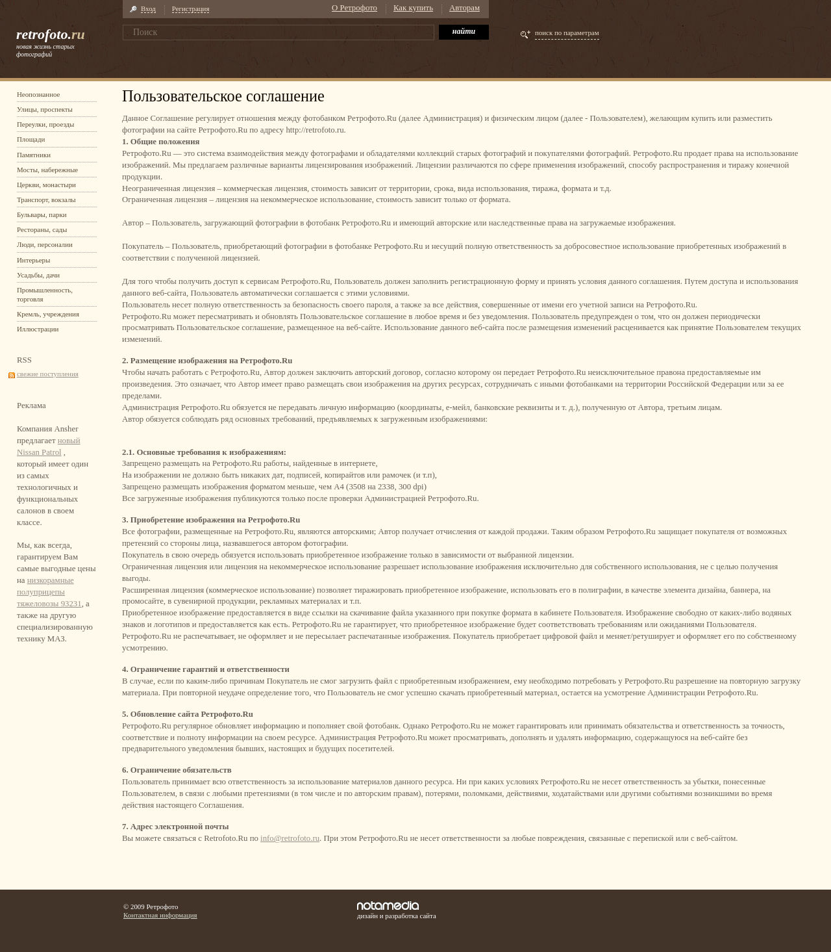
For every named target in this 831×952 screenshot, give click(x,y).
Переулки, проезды (45, 124)
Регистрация (191, 8)
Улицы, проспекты (45, 109)
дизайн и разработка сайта (396, 910)
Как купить (413, 7)
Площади (31, 139)
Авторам (464, 7)
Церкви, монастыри (46, 184)
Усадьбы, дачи (38, 275)
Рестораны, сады (42, 229)
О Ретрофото (354, 7)
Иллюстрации (37, 329)
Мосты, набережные (47, 170)
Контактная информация (160, 915)
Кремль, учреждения (48, 314)
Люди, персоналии (45, 244)
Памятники (34, 155)
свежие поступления (48, 374)
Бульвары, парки (42, 214)
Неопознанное (38, 94)
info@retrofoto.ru (289, 838)
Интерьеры (33, 260)
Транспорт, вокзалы (46, 199)
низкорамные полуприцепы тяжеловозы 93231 (49, 592)
